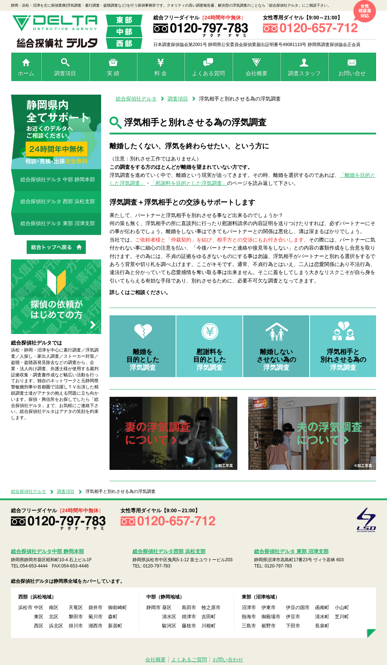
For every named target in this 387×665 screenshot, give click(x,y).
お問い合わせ (227, 659)
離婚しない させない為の (276, 359)
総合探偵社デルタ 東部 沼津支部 (57, 223)
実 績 (113, 73)
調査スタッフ (304, 73)
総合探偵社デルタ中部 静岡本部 (47, 551)
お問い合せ (352, 73)
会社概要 (257, 73)
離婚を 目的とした (142, 359)
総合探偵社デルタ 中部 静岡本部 (57, 179)
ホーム (26, 73)
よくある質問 (208, 73)
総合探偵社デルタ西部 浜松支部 (169, 551)
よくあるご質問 (189, 659)
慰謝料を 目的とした (209, 359)
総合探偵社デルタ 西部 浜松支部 (57, 201)
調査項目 (65, 73)
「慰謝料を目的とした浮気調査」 (188, 183)
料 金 (160, 73)
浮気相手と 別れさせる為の (343, 359)
